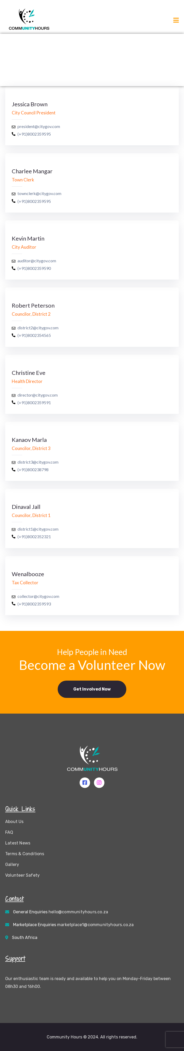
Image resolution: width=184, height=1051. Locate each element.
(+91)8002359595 (34, 133)
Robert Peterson (33, 305)
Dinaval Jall (26, 506)
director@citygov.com (37, 394)
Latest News (17, 843)
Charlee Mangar (32, 171)
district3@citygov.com (37, 461)
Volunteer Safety (22, 875)
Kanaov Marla (29, 439)
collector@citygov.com (38, 596)
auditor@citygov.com (36, 260)
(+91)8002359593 (34, 603)
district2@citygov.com (37, 327)
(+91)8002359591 (34, 402)
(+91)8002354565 (34, 335)
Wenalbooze (28, 573)
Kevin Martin (28, 238)
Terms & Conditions (24, 853)
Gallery (12, 864)
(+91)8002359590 (34, 268)
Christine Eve (28, 372)
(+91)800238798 (33, 469)
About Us (14, 821)
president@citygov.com (38, 126)
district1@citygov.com (37, 528)
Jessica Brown (30, 104)
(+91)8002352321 (34, 536)
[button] (92, 689)
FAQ (9, 832)
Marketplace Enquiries (73, 924)
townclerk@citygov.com (39, 193)
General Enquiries (60, 911)
